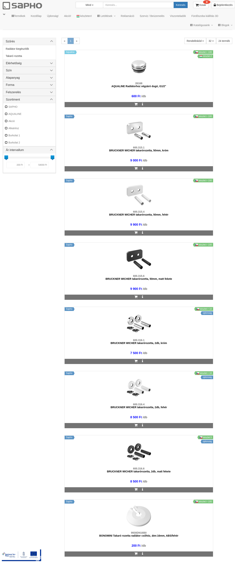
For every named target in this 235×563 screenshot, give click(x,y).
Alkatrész (13, 128)
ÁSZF (90, 554)
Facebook (177, 554)
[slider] (6, 157)
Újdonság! (53, 15)
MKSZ (78, 554)
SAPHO (12, 106)
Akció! (67, 15)
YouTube (220, 554)
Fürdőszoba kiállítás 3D (204, 15)
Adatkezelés (106, 554)
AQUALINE (14, 113)
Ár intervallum (15, 150)
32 (211, 40)
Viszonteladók (178, 15)
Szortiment (13, 99)
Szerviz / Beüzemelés (152, 15)
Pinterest (198, 554)
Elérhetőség (13, 63)
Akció (11, 121)
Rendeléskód (195, 40)
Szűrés (10, 41)
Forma (10, 84)
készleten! (84, 16)
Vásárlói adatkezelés (130, 554)
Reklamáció (127, 15)
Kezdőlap (36, 15)
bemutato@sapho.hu (99, 539)
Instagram (156, 554)
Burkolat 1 (14, 135)
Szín (9, 70)
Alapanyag (13, 77)
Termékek (18, 15)
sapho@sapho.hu (19, 539)
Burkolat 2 (14, 142)
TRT (66, 554)
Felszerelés (13, 92)
